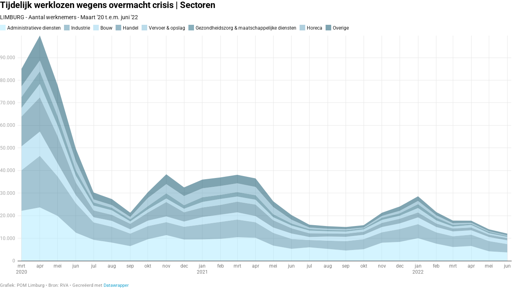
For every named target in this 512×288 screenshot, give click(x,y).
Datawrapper (116, 285)
